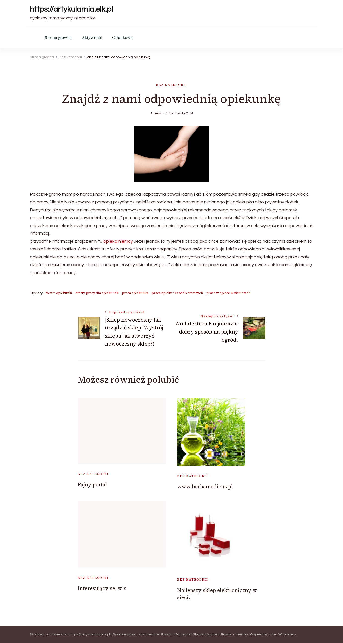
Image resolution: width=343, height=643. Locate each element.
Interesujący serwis (102, 588)
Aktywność (92, 37)
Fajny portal (92, 484)
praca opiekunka (135, 293)
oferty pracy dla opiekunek (96, 293)
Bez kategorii (171, 85)
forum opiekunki (59, 293)
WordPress (287, 634)
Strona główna (58, 37)
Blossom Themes (234, 634)
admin (155, 113)
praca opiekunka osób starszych (177, 293)
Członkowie (122, 37)
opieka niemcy (118, 241)
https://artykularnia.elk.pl (71, 9)
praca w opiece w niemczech (228, 293)
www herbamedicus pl (205, 486)
